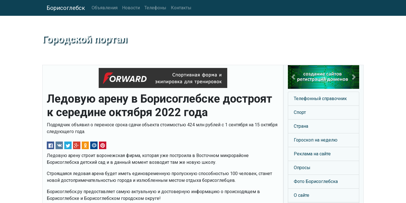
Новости (131, 7)
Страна (301, 126)
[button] (293, 77)
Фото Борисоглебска (316, 181)
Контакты (181, 7)
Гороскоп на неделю (315, 140)
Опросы (302, 167)
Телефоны (155, 7)
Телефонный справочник (320, 98)
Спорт (300, 112)
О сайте (301, 195)
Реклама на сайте (312, 153)
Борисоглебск (66, 8)
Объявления (105, 7)
